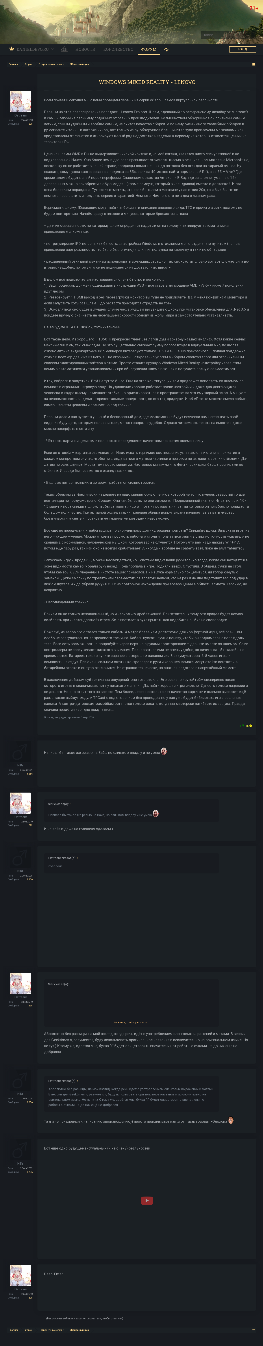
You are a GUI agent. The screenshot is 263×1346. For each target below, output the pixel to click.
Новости (85, 49)
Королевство (118, 49)
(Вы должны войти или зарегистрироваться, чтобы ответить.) (84, 1318)
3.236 (30, 774)
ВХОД (242, 49)
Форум (149, 49)
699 (31, 124)
